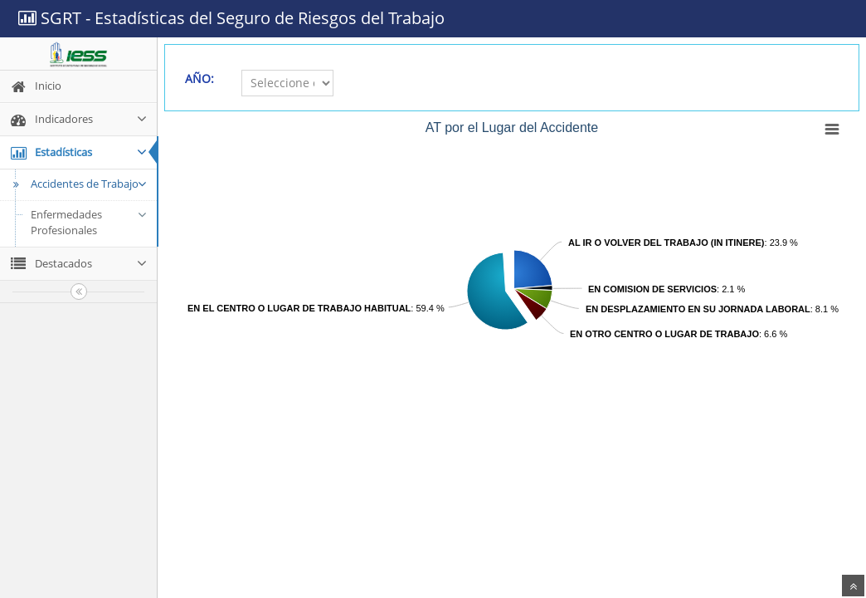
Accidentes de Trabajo (78, 183)
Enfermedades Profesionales (89, 222)
